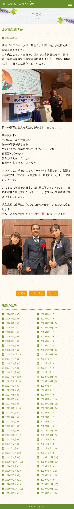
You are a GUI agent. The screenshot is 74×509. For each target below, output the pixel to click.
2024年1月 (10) (13, 377)
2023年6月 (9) (47, 390)
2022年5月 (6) (12, 421)
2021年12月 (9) (48, 430)
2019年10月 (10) (49, 488)
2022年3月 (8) (12, 426)
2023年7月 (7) (12, 390)
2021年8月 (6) (47, 439)
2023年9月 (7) (12, 386)
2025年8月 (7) (47, 332)
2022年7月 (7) (12, 417)
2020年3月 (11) (13, 479)
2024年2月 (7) (47, 372)
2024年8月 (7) (47, 359)
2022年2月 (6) (47, 426)
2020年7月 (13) (13, 471)
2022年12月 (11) (49, 403)
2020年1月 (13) (13, 484)
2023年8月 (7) (47, 386)
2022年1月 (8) (12, 430)
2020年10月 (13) (49, 462)
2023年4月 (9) (47, 394)
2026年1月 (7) (12, 323)
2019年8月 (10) (48, 493)
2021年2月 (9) (47, 453)
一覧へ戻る (37, 293)
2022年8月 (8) (47, 412)
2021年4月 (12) (48, 448)
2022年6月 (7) (47, 417)
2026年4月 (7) (47, 314)
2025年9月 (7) (12, 332)
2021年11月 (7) (13, 435)
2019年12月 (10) (49, 484)
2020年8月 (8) (47, 466)
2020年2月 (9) (47, 479)
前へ (21, 293)
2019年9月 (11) (13, 493)
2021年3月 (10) (13, 453)
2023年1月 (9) (12, 403)
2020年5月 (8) (12, 475)
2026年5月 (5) (12, 314)
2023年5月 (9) (12, 394)
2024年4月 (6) (47, 368)
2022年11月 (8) (13, 408)
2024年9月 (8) (12, 359)
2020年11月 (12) (14, 462)
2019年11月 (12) (14, 488)
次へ (52, 293)
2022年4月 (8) (47, 421)
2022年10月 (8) (48, 408)
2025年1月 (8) (12, 350)
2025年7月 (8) (12, 336)
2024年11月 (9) (13, 354)
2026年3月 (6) (12, 318)
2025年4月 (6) (47, 341)
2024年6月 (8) (47, 363)
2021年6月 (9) (47, 444)
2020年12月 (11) (49, 457)
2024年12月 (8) (48, 350)
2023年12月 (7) (48, 377)
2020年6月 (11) (48, 471)
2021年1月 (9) (12, 457)
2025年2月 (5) (47, 345)
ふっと (18, 3)
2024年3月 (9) (12, 372)
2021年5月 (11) (13, 448)
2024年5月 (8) (12, 368)
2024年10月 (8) (48, 354)
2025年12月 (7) (48, 323)
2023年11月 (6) (13, 381)
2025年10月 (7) (48, 327)
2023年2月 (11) (48, 399)
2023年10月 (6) (48, 381)
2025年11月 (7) (13, 327)
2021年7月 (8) (12, 444)
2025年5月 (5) (12, 341)
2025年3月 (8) (12, 345)
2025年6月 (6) (47, 336)
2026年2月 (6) (47, 318)
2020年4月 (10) (48, 475)
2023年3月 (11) (13, 399)
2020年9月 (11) (13, 466)
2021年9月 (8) (12, 439)
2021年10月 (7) (48, 435)
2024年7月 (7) (12, 363)
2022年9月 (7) (12, 412)
